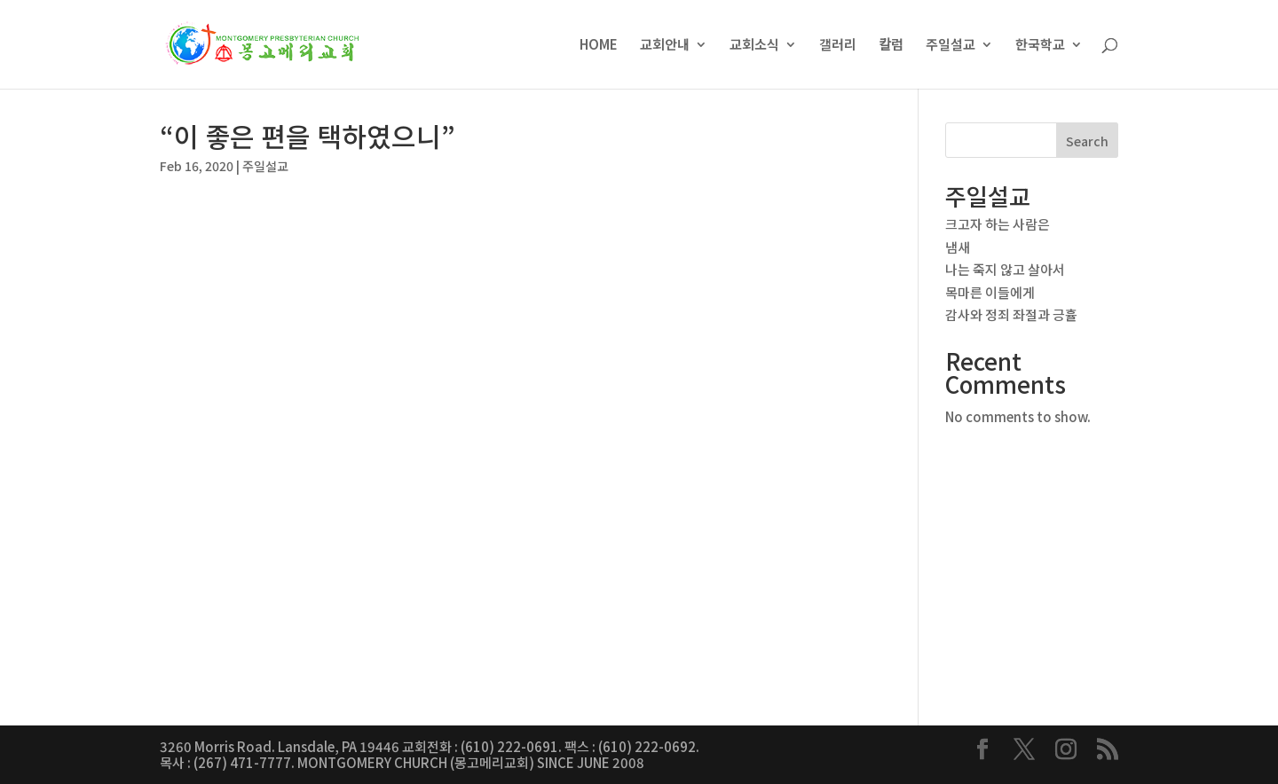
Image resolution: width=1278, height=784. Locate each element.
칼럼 (891, 45)
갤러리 (837, 45)
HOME (599, 45)
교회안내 (665, 45)
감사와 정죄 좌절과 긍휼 (1011, 314)
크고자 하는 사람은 (997, 224)
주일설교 (950, 45)
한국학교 (1040, 45)
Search (1087, 141)
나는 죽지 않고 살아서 (1005, 269)
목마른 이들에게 (990, 292)
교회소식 (754, 45)
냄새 (957, 247)
